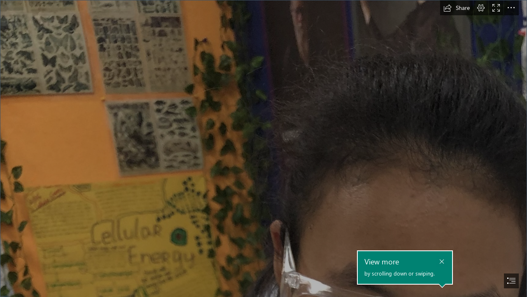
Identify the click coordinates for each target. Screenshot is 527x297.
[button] (456, 7)
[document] (263, 148)
